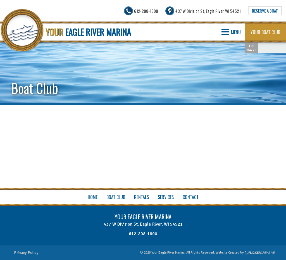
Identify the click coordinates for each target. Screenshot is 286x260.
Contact (191, 197)
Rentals (141, 197)
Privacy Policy (26, 252)
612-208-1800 (143, 234)
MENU (231, 32)
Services (166, 197)
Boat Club (115, 197)
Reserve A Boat (265, 11)
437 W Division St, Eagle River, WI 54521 (143, 224)
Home (92, 197)
